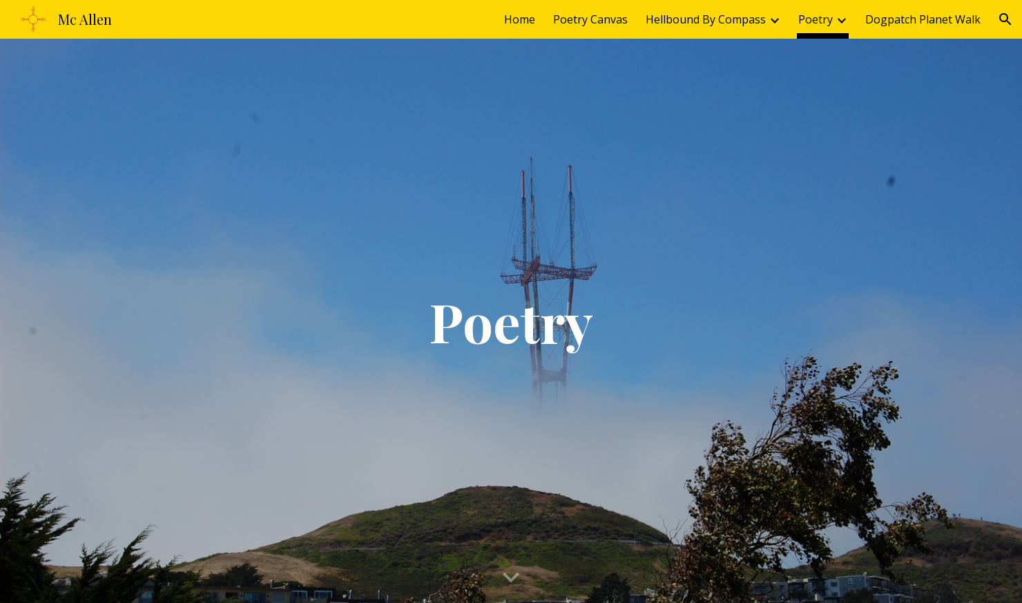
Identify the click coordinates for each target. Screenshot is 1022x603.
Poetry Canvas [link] (590, 19)
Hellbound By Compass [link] (706, 19)
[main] (511, 321)
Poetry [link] (815, 19)
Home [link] (519, 19)
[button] (1005, 19)
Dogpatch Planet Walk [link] (923, 19)
